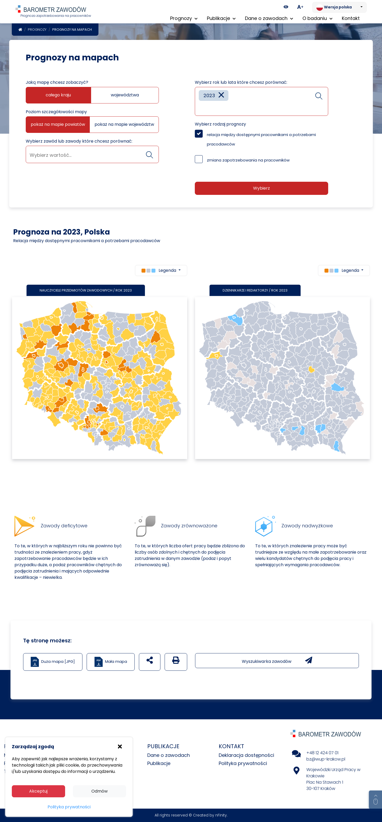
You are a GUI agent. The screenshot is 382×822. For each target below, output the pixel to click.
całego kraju (58, 95)
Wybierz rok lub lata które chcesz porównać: (241, 82)
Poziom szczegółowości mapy (56, 112)
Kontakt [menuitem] (351, 18)
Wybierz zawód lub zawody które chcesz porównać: (79, 141)
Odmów (99, 791)
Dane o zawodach (168, 755)
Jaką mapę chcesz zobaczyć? (57, 82)
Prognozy (37, 29)
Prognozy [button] (183, 18)
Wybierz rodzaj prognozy (220, 124)
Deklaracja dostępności (246, 755)
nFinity (221, 815)
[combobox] (92, 154)
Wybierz (261, 188)
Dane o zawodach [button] (269, 18)
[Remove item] (221, 95)
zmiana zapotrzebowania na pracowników (248, 160)
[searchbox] (92, 155)
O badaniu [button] (317, 18)
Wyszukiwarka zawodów (277, 660)
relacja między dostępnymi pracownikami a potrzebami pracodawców (261, 139)
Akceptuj (38, 791)
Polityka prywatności (243, 763)
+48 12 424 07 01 (322, 753)
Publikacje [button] (221, 18)
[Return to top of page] (375, 799)
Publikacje (158, 763)
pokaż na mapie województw (124, 124)
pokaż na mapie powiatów (58, 124)
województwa (125, 95)
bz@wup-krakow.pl (325, 759)
